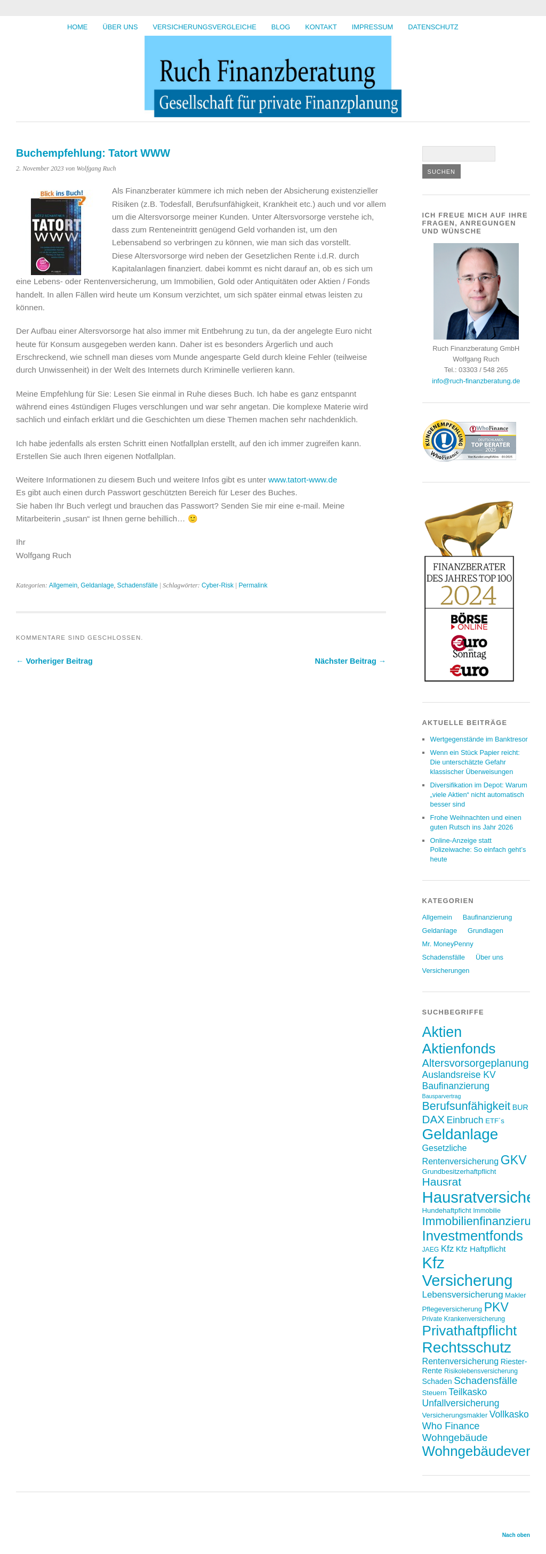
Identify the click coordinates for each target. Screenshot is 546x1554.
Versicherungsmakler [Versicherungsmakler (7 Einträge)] (455, 1415)
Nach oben (516, 1535)
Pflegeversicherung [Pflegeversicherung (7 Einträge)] (452, 1309)
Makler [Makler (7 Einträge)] (515, 1295)
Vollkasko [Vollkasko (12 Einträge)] (509, 1414)
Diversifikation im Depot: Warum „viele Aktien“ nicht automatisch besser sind (478, 794)
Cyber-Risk (218, 585)
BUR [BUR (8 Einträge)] (520, 1107)
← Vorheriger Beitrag (54, 661)
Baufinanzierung (487, 917)
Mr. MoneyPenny (447, 944)
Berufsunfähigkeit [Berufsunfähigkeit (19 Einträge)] (466, 1106)
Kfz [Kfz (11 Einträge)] (447, 1249)
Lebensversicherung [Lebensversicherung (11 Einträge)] (462, 1295)
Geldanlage (97, 585)
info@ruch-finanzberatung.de (476, 381)
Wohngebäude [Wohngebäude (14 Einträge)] (455, 1437)
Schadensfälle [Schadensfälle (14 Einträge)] (485, 1380)
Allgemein (63, 585)
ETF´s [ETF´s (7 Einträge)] (494, 1121)
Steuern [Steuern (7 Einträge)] (434, 1393)
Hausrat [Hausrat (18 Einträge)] (442, 1181)
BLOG (281, 27)
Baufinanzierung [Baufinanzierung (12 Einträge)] (455, 1086)
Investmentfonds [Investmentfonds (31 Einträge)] (472, 1235)
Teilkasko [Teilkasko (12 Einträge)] (467, 1392)
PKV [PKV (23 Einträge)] (496, 1307)
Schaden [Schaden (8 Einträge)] (437, 1381)
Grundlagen (485, 931)
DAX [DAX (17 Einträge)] (433, 1119)
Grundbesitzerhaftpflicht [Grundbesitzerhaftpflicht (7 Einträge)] (459, 1171)
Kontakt (321, 27)
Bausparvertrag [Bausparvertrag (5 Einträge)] (441, 1096)
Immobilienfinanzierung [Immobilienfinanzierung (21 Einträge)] (483, 1221)
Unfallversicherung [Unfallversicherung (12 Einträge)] (461, 1403)
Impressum (373, 27)
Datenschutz (433, 27)
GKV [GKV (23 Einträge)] (514, 1160)
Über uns (120, 27)
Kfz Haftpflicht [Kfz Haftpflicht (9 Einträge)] (481, 1248)
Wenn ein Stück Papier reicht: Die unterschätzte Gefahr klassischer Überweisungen (475, 762)
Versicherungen (446, 971)
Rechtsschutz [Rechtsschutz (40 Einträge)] (466, 1347)
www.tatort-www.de (302, 479)
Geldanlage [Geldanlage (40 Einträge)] (460, 1134)
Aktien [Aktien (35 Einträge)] (442, 1032)
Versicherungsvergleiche (204, 27)
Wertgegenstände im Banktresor (479, 739)
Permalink (252, 585)
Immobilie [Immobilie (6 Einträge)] (487, 1210)
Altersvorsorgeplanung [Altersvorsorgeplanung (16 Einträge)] (475, 1063)
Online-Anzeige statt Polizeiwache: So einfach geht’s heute (478, 850)
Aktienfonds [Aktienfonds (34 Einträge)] (459, 1049)
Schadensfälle (137, 585)
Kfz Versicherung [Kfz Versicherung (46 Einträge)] (467, 1271)
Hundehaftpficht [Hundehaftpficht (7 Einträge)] (446, 1210)
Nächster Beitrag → (351, 661)
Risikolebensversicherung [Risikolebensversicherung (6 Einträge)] (481, 1371)
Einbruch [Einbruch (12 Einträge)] (465, 1120)
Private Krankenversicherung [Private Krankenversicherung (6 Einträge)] (463, 1319)
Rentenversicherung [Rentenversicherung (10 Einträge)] (460, 1361)
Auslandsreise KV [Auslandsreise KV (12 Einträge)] (459, 1074)
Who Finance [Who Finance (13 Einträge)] (451, 1425)
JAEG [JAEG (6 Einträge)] (430, 1249)
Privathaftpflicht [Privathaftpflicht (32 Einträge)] (469, 1331)
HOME (77, 27)
